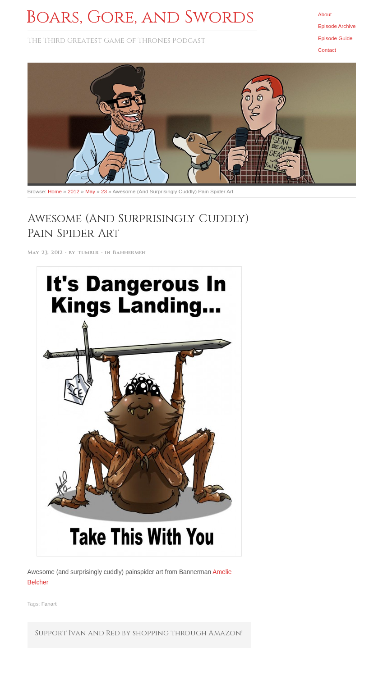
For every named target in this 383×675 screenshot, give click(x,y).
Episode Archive (337, 26)
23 (104, 191)
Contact (327, 50)
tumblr (88, 252)
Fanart (49, 604)
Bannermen (129, 252)
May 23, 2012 (45, 252)
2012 (73, 191)
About (325, 14)
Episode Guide (335, 38)
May (90, 191)
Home (55, 191)
